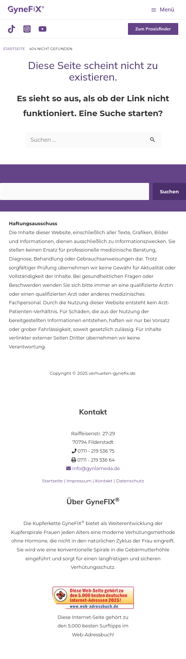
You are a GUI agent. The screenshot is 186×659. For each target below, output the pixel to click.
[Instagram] (27, 29)
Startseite (52, 480)
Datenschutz (130, 480)
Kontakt (103, 480)
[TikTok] (11, 29)
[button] (153, 29)
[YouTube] (42, 29)
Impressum (78, 480)
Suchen (169, 191)
